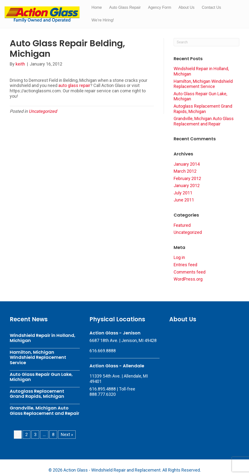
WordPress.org (188, 279)
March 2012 (185, 171)
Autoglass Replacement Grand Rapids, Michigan (203, 109)
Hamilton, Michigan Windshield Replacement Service (203, 84)
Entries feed (185, 264)
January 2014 (187, 164)
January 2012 (187, 185)
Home (96, 7)
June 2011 (184, 199)
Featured (182, 225)
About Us (186, 7)
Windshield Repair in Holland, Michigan (42, 338)
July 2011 (183, 192)
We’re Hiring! (102, 20)
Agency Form (159, 7)
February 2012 (187, 178)
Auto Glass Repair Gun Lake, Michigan (41, 377)
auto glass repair (74, 85)
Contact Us (211, 7)
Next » (67, 434)
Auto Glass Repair (125, 7)
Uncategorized (43, 111)
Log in (179, 257)
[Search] (206, 42)
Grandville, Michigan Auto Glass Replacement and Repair (204, 121)
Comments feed (189, 272)
